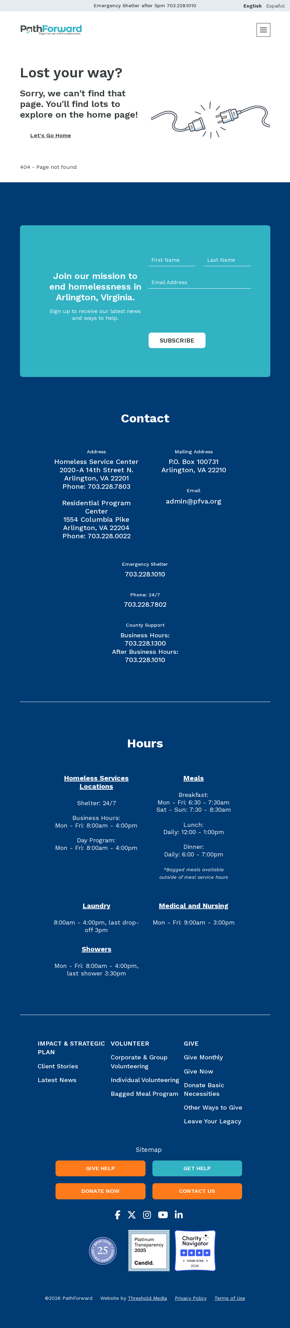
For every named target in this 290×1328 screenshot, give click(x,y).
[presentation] (201, 324)
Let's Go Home (50, 135)
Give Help (100, 1168)
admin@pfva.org (193, 501)
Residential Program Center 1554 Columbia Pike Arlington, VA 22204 (96, 515)
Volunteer (130, 1043)
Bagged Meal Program (145, 1093)
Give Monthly (203, 1057)
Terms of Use (229, 1298)
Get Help (197, 1168)
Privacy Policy (191, 1298)
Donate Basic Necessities (204, 1089)
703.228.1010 (181, 5)
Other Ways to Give (213, 1107)
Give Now (198, 1071)
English (252, 6)
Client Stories (58, 1066)
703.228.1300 (145, 643)
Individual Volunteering (145, 1079)
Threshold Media (147, 1298)
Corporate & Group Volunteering (139, 1061)
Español (275, 6)
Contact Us (197, 1191)
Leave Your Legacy (212, 1121)
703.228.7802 (145, 604)
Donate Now (100, 1191)
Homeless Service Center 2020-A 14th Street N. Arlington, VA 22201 (96, 469)
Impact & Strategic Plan (71, 1048)
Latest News (57, 1079)
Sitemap (149, 1150)
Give (191, 1043)
